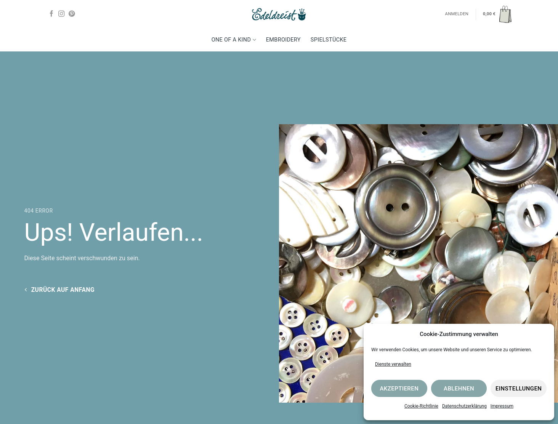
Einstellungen (518, 388)
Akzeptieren (399, 388)
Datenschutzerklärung (464, 406)
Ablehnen (459, 388)
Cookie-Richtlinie (421, 406)
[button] (497, 14)
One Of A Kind (234, 39)
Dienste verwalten (393, 364)
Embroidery (283, 40)
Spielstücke (329, 40)
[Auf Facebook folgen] (51, 14)
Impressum (502, 406)
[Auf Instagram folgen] (61, 14)
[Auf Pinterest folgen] (72, 14)
